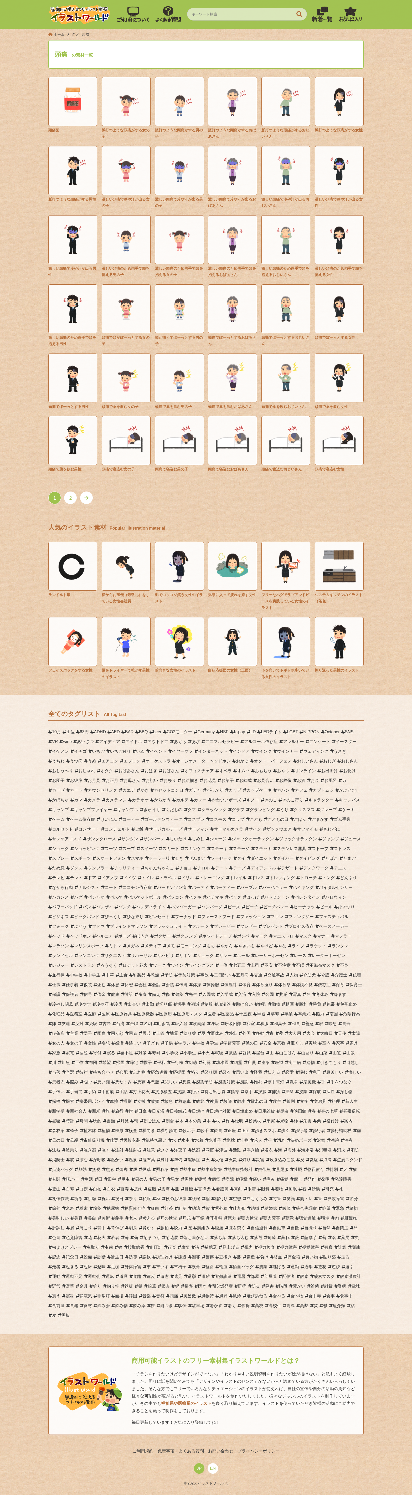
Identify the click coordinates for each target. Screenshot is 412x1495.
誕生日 (117, 1257)
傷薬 (179, 994)
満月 (164, 1160)
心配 (123, 1072)
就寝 (219, 1053)
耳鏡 (200, 1218)
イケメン (60, 751)
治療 (348, 1140)
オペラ (225, 771)
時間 (83, 1121)
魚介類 (339, 1305)
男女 (175, 1179)
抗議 (181, 1091)
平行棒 (177, 1062)
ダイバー (285, 858)
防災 (256, 1286)
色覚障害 (74, 1237)
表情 (185, 1247)
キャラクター (321, 800)
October (332, 732)
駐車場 (198, 1305)
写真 (297, 994)
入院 (256, 994)
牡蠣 (298, 1169)
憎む (258, 1082)
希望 (106, 1062)
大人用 (295, 1033)
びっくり (113, 916)
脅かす (148, 1228)
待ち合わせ (103, 1072)
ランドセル (62, 955)
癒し (298, 1179)
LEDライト (271, 732)
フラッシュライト (170, 926)
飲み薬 (139, 1305)
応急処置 (159, 1072)
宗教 (281, 1043)
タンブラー (98, 868)
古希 (106, 1023)
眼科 (265, 1189)
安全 (267, 1043)
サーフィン (198, 829)
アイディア (109, 741)
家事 (340, 1043)
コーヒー (130, 819)
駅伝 (182, 1305)
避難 (205, 1276)
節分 (353, 1198)
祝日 (119, 1198)
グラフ (238, 809)
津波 (223, 1150)
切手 (181, 1004)
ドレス (258, 878)
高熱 (304, 1305)
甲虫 (125, 1179)
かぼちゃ (60, 800)
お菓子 (227, 780)
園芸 (146, 1033)
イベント (158, 751)
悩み (74, 1082)
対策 (142, 1053)
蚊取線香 (136, 1247)
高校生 (275, 1305)
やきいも (246, 946)
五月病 (242, 975)
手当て (76, 1091)
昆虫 (284, 1111)
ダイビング (309, 858)
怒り (195, 1072)
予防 (168, 975)
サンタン (129, 839)
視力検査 (266, 1247)
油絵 (335, 1140)
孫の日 (251, 1043)
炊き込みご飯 (282, 1160)
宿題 (83, 1053)
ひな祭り (135, 916)
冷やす (84, 1004)
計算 (342, 1247)
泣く (105, 1150)
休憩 (129, 984)
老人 (133, 1218)
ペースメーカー (333, 926)
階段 (283, 1286)
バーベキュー (274, 887)
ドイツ (129, 878)
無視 (96, 1169)
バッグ (235, 897)
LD (253, 732)
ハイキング (303, 887)
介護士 (341, 975)
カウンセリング (102, 790)
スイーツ (148, 848)
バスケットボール (144, 897)
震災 (70, 1296)
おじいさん (307, 761)
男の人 (141, 1179)
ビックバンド (86, 916)
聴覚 (289, 1218)
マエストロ (283, 936)
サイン (255, 829)
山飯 (350, 1053)
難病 (342, 1286)
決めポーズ (301, 1140)
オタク (106, 771)
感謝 (244, 1082)
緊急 (340, 1208)
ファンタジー (301, 916)
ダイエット (261, 858)
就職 (246, 1053)
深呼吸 (99, 1160)
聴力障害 (271, 1218)
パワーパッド (64, 907)
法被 (56, 1150)
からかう (162, 800)
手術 (92, 1091)
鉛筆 (152, 1286)
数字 (277, 1101)
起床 (88, 1266)
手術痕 (107, 1091)
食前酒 (58, 1305)
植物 (105, 1130)
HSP (224, 732)
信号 (88, 994)
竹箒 (277, 1198)
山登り (307, 1053)
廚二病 (295, 1062)
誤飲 (146, 1257)
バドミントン (277, 897)
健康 (115, 994)
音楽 (146, 1296)
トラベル (167, 878)
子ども (153, 1043)
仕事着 (72, 984)
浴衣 (268, 1150)
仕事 (56, 984)
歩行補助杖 (341, 1130)
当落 (56, 1072)
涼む (83, 1160)
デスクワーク (315, 868)
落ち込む (240, 1237)
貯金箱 (293, 1257)
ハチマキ (215, 897)
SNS (349, 732)
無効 (82, 1169)
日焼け (198, 1111)
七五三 (239, 965)
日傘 (142, 1111)
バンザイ (104, 907)
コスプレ (196, 819)
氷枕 (230, 1140)
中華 (110, 975)
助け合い (244, 1004)
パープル (248, 887)
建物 (310, 1062)
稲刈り (221, 1198)
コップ (238, 819)
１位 (70, 732)
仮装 (88, 984)
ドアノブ (109, 878)
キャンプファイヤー (93, 809)
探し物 (346, 1091)
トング (328, 878)
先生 (193, 994)
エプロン (131, 761)
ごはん (300, 819)
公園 (269, 994)
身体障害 (133, 1266)
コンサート (88, 829)
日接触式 (178, 1111)
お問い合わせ (220, 1451)
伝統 (183, 984)
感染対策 (226, 1082)
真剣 (238, 1189)
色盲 (56, 1237)
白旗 (83, 1189)
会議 (170, 984)
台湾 (120, 1023)
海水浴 (307, 1150)
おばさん (170, 771)
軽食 (209, 1266)
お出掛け (329, 771)
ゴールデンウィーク (163, 819)
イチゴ (80, 751)
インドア (241, 751)
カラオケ (140, 800)
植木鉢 (90, 1130)
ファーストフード (218, 916)
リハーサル (141, 955)
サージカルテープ (165, 829)
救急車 (184, 1101)
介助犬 (309, 975)
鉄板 (129, 1286)
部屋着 (270, 1276)
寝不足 (126, 1053)
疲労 (202, 1179)
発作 (311, 1179)
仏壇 (357, 975)
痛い (257, 1179)
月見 (124, 1121)
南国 (333, 1014)
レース (300, 955)
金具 (83, 1286)
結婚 (255, 1208)
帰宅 (134, 1062)
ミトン (115, 946)
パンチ (124, 907)
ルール (243, 955)
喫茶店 (58, 1033)
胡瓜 (133, 1228)
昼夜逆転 (351, 1111)
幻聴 (193, 1062)
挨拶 (262, 1091)
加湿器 (224, 1004)
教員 (214, 1101)
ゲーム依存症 (82, 819)
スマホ (137, 858)
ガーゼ (58, 790)
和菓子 (280, 1023)
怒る (226, 1072)
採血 (330, 1091)
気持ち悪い (156, 1140)
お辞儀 (285, 780)
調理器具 (164, 1257)
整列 (290, 1101)
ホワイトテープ (217, 936)
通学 (308, 1266)
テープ (239, 868)
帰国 (120, 1062)
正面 (245, 1130)
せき (179, 858)
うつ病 (76, 761)
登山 (56, 1189)
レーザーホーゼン (272, 955)
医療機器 (145, 1014)
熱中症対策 (211, 1169)
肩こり (85, 1228)
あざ (196, 741)
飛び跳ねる (256, 1296)
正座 (232, 1130)
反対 (79, 1023)
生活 (89, 1179)
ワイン (177, 965)
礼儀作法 (60, 1198)
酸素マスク (324, 1276)
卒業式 (304, 1014)
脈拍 (164, 1228)
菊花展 (172, 1237)
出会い (134, 1004)
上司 (255, 965)
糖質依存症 (135, 1208)
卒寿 (275, 1014)
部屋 (255, 1276)
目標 (188, 1189)
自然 (326, 1228)
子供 (168, 1043)
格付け (332, 1121)
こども (256, 819)
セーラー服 (159, 858)
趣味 (101, 1266)
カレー (200, 800)
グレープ (328, 809)
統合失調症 (306, 1208)
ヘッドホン (80, 936)
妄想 (105, 1043)
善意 (309, 1023)
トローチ (308, 878)
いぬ (140, 751)
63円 (84, 732)
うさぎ (340, 751)
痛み (270, 1179)
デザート (289, 868)
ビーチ (251, 907)
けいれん (108, 819)
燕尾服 (282, 1169)
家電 (70, 1053)
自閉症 (342, 1228)
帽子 (147, 1062)
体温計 (230, 984)
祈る (78, 1198)
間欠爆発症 (222, 1286)
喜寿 (346, 1023)
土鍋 (160, 1033)
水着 (199, 1140)
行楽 (172, 1247)
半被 (261, 1014)
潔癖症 (194, 1160)
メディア (153, 946)
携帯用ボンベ (92, 1101)
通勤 (295, 1266)
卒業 (288, 1014)
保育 (340, 984)
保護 (56, 994)
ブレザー (248, 926)
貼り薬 (329, 1257)
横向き (148, 1130)
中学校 (76, 975)
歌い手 (188, 1130)
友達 (65, 1023)
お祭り (169, 780)
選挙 (192, 1276)
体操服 (213, 984)
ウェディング (315, 751)
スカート (170, 848)
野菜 (70, 1286)
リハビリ (165, 955)
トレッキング (282, 878)
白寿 (70, 1189)
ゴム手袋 (342, 819)
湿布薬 (148, 1160)
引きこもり (330, 1062)
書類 (111, 1121)
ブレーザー (224, 926)
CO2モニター (179, 732)
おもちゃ (263, 771)
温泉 (133, 1160)
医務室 (76, 1014)
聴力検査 (249, 1218)
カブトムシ (323, 790)
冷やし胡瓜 (62, 1004)
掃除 (289, 1091)
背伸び (117, 1228)
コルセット (62, 829)
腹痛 (219, 1228)
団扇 (101, 1033)
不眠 (300, 965)
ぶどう (80, 926)
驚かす (216, 1305)
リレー (225, 955)
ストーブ (320, 848)
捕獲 (276, 1091)
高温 (290, 1305)
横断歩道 (168, 1130)
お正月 (112, 780)
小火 (205, 1053)
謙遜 (182, 1257)
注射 (119, 1150)
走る (345, 1257)
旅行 (119, 1111)
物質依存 (315, 1169)
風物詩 (207, 1296)
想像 (186, 1082)
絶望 (326, 1208)
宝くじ (297, 1043)
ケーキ (348, 809)
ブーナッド (185, 916)
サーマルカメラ (228, 829)
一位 (223, 965)
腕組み (203, 1228)
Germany (206, 732)
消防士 (58, 1160)
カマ (78, 800)
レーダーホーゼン (328, 955)
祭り (133, 1198)
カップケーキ (259, 790)
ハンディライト (151, 907)
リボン (185, 955)
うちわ (58, 761)
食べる (279, 1296)
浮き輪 (252, 1150)
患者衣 (58, 1082)
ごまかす (320, 819)
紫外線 (221, 1208)
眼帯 (252, 1189)
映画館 (300, 1111)
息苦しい (334, 1072)
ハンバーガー (183, 907)
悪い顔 (103, 1082)
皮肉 (138, 1189)
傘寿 (142, 994)
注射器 (135, 1150)
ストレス (342, 848)
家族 (56, 1053)
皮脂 (152, 1189)
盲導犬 (204, 1189)
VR (55, 741)
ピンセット (159, 916)
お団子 (58, 780)
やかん (226, 946)
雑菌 (315, 1286)
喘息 (332, 1023)
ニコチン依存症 (137, 887)
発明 (325, 1179)
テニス (340, 868)
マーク (261, 936)
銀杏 (165, 1286)
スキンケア (194, 848)
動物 (276, 1004)
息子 (317, 1072)
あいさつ (85, 741)
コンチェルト (117, 829)
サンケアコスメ (66, 839)
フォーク (60, 926)
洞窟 (209, 1150)
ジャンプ (330, 839)
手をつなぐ (341, 1082)
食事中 (346, 1296)
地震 (174, 1033)
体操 (197, 984)
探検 (56, 1101)
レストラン (84, 965)
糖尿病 (113, 1208)
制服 (208, 1004)
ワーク (159, 965)
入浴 (242, 994)
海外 (291, 1150)
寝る (111, 1053)
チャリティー (126, 868)
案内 (348, 1121)
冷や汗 (102, 1004)
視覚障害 (310, 1247)
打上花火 (141, 1091)
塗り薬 (189, 1033)
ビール (326, 907)
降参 (269, 1286)
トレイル (238, 878)
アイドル (133, 741)
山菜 (323, 1053)
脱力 (178, 1228)
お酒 (301, 780)
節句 (56, 1208)
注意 (151, 1150)
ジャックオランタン (298, 839)
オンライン (305, 771)
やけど (266, 946)
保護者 (72, 994)
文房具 (320, 1101)
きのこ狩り (292, 800)
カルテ (182, 800)
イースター (346, 741)
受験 (93, 1023)
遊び (336, 1266)
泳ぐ (164, 1150)
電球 (356, 1286)
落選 (258, 1237)
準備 (178, 1160)
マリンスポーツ (89, 946)
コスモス (218, 819)
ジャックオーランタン (253, 839)
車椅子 (180, 1266)
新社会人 (78, 1111)
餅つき (166, 1305)
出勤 (150, 1004)
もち (211, 946)
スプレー (60, 858)
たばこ (331, 858)
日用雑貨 (266, 1111)
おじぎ (329, 761)
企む (101, 984)
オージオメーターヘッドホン (203, 761)
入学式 (226, 994)
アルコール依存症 (261, 741)
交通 (258, 975)
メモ (171, 946)
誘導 (133, 1257)
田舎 (112, 1179)
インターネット (213, 751)
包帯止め (348, 1004)
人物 (294, 975)
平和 (161, 1062)
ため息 (58, 868)
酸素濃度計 (350, 1276)
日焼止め (244, 1111)
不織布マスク (322, 965)
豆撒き (225, 1257)
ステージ (241, 848)
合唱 (134, 1023)
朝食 (170, 1121)
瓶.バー (72, 1179)
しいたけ (178, 839)
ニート (111, 887)
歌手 (204, 1130)
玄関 (56, 1179)
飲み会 (103, 1305)
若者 (115, 1237)
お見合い (265, 780)
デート (221, 868)
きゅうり (151, 809)
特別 (333, 1169)
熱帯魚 (264, 1169)
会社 (142, 984)
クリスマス (304, 809)
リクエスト (115, 955)
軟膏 (196, 1266)
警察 (209, 1257)
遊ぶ (349, 1266)
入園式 (208, 994)
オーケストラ (158, 761)
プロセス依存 (301, 926)
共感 (283, 994)
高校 (259, 1305)
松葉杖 (255, 1121)
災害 (260, 1160)
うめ (92, 761)
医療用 (165, 1014)
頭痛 (174, 1296)
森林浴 (58, 1130)
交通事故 (275, 975)
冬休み (322, 994)
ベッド (58, 936)
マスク (305, 936)
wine (67, 741)
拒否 (195, 1091)
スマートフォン (111, 858)
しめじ (198, 839)
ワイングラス (201, 965)
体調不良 (304, 984)
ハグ (78, 897)
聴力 (232, 1218)
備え (156, 994)
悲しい (170, 1082)
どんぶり (348, 878)
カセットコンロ (168, 790)
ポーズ (124, 936)
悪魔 (155, 1082)
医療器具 (123, 1014)
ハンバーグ (211, 907)
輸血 (223, 1266)
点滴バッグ (62, 1169)
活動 (237, 1150)
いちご (98, 751)
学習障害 (231, 1043)
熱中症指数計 (240, 1169)
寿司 (156, 1053)
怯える (273, 1072)
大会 (310, 1033)
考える (148, 1218)
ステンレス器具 (291, 848)
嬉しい (135, 1043)
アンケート (319, 741)
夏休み (217, 1033)
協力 (320, 1014)
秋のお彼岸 (176, 1198)
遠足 (178, 1276)
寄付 (97, 1053)
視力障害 (288, 1247)
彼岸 (83, 1072)
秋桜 (196, 1198)
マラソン (60, 946)
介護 (325, 975)
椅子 (74, 1130)
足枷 (115, 1266)
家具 (353, 1043)
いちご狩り (120, 751)
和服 (264, 1023)
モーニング (190, 946)
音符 (160, 1296)
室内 (326, 1043)
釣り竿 (113, 1286)
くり (284, 809)
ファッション (252, 916)
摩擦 (114, 1101)
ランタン (340, 946)
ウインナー (287, 751)
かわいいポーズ (226, 800)
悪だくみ (123, 1082)
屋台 (260, 1053)
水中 (185, 1140)
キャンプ (60, 809)
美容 (78, 1218)
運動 (56, 1276)
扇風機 (309, 1082)
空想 (237, 1198)
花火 (101, 1237)
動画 (289, 1004)
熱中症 (189, 1169)
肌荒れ (350, 1218)
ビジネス (60, 916)
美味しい (60, 1218)
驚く (232, 1305)
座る (265, 1062)
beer (157, 732)
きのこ (270, 800)
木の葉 (195, 1121)
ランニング (88, 955)
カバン (283, 790)
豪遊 (250, 1257)
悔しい (354, 1072)
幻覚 (206, 1062)
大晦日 (326, 1033)
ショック (60, 848)
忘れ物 (139, 1072)
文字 (304, 1101)
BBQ (143, 732)
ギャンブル (127, 809)
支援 (141, 1101)
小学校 (172, 1053)
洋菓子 (180, 1150)
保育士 (355, 984)
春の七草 (329, 1111)
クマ (192, 809)
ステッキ (263, 848)
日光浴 (158, 1111)
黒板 (65, 1315)
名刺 (147, 1023)
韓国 (133, 1296)
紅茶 (168, 1208)
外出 (233, 1033)
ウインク (263, 751)
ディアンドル (263, 868)
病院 (229, 1179)
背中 (101, 1228)
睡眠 (293, 1189)
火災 (233, 1160)
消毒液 (325, 1150)
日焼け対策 (220, 1111)
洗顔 (196, 1150)
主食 (123, 975)
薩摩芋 (310, 1237)
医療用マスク (189, 1014)
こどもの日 (278, 819)
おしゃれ (86, 771)
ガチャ (195, 790)
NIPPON (311, 732)
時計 (70, 1121)
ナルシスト (88, 887)
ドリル (187, 878)
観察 (328, 1247)
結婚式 (270, 1208)
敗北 (200, 1101)
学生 (214, 1043)
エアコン (109, 761)
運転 (110, 1276)
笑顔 (290, 1198)
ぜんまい (197, 858)
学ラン (184, 1043)
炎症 (314, 1160)
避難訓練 (223, 1276)
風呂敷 (189, 1296)
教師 (227, 1101)
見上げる (230, 1247)
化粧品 (58, 1014)
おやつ (283, 771)
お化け (349, 771)
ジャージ (218, 839)
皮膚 (165, 1189)
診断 (101, 1257)
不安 (268, 965)
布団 (93, 1062)
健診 (129, 994)
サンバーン (153, 839)
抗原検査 (163, 1091)
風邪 (223, 1296)
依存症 (324, 984)
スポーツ (82, 858)
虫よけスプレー (66, 1247)
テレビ (58, 878)
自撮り (310, 1228)
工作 (79, 1062)
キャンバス (349, 800)
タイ (241, 858)
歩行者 (319, 1130)
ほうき (142, 936)
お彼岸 (76, 780)
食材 (88, 1305)
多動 (260, 1033)
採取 (317, 1091)
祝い (105, 1198)
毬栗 (114, 1140)
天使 (342, 1033)
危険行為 (351, 1014)
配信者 (288, 1276)
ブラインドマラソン (129, 926)
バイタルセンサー (336, 887)
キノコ (252, 800)
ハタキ (195, 897)
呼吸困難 (232, 1023)
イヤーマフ (182, 751)
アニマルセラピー (222, 741)
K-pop (239, 732)
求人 (258, 1140)
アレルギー (293, 741)
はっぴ (252, 897)
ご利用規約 (142, 1451)
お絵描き (189, 780)
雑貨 (328, 1286)
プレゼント (272, 926)
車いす (162, 1266)
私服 (146, 1198)
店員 (252, 1062)
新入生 (351, 1101)
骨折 (245, 1305)
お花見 (209, 780)
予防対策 (186, 975)
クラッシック (213, 809)
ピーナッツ (304, 907)
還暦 (241, 1276)
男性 (188, 1179)
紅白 (155, 1208)
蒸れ (285, 1237)
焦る (110, 1169)
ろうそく (108, 965)
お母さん (131, 780)
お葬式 (245, 780)
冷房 (118, 1004)
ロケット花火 (135, 965)
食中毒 (314, 1296)
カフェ (301, 790)
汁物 (244, 1140)
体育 (246, 984)
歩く (285, 1130)
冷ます (340, 994)
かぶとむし (349, 790)
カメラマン (116, 800)
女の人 (58, 1043)
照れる (162, 1169)
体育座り (264, 984)
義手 (119, 1218)
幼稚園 (222, 1062)
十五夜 (245, 1014)
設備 (88, 1257)
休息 (115, 984)
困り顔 (117, 1033)
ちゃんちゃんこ (159, 868)
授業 (303, 1091)
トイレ (147, 878)
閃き (202, 1286)
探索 (70, 1101)
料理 (336, 1101)
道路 (137, 1276)
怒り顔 (210, 1072)
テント (76, 878)
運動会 (94, 1276)
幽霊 (238, 1062)
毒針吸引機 (94, 1140)
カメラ (94, 800)
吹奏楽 (199, 1023)
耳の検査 (168, 1218)
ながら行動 (62, 887)
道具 (123, 1276)
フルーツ (200, 926)
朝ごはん (151, 1121)
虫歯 (109, 1247)
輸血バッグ (243, 1266)
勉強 (262, 1004)
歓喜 (218, 1130)
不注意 (284, 965)
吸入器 (181, 1023)
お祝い (152, 780)
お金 (315, 780)
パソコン (175, 897)
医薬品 (227, 1014)
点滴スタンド (349, 1160)
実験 (312, 1043)
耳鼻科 (216, 1218)
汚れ (281, 1140)
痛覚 (284, 1179)
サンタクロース (101, 839)
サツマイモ (307, 829)
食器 (74, 1305)
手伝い (58, 1091)
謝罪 (196, 1257)
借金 (101, 994)
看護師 (222, 1189)
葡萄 (271, 1237)
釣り (97, 1286)
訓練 (356, 1247)
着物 (279, 1189)
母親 (74, 1140)
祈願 (92, 1198)
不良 (344, 965)
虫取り (93, 1247)
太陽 (356, 1033)
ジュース (352, 839)
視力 (248, 1247)
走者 (56, 1266)
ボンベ (243, 936)
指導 (235, 1091)
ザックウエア (279, 829)
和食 (296, 1023)
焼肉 (123, 1169)
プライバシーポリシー (259, 1451)
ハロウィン (335, 897)
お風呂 (330, 780)
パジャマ (96, 897)
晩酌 (97, 1121)
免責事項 (166, 1451)
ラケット (318, 946)
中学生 (94, 975)
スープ (128, 848)
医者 (212, 1014)
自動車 (279, 1228)
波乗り (72, 1150)
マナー (323, 936)
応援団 (179, 1072)
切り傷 (165, 1004)
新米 (96, 1111)
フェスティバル (333, 916)
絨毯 (286, 1208)
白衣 (111, 1189)
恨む (303, 1072)
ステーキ (219, 848)
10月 (56, 732)
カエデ (128, 790)
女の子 (76, 1043)
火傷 (219, 1160)
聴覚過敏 (307, 1218)
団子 (88, 1033)
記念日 (72, 1257)
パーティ (200, 887)
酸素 (304, 1276)
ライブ (298, 946)
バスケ (116, 897)
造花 (322, 1266)
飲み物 (121, 1305)
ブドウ (98, 926)
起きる (72, 1266)
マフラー (343, 936)
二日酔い (222, 975)
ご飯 (139, 829)
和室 (250, 1023)
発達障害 (343, 1179)
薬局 (345, 1237)
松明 (239, 1121)
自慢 (295, 1228)
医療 (105, 1014)
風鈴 (237, 1296)
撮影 (127, 1101)
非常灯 (103, 1296)
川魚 (65, 1062)
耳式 (186, 1218)
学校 (200, 1043)
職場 (325, 1218)
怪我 (258, 1072)
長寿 (188, 1286)
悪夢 (141, 1082)
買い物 (311, 1257)
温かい (117, 1160)
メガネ (133, 946)
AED (115, 732)
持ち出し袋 (214, 1091)
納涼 (196, 1208)
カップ (235, 790)
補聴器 (210, 1247)
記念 (56, 1257)
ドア (92, 878)
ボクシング (186, 936)
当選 (70, 1072)
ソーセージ (221, 858)
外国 (246, 1033)
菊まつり (151, 1237)
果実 (270, 1121)
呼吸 (215, 1023)
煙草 (146, 1169)
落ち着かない (196, 1237)
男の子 (159, 1179)
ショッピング (86, 848)
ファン (277, 916)
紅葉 (182, 1208)
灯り (246, 1160)
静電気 (85, 1296)
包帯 (330, 1004)
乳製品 (139, 975)
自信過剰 (259, 1228)
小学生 (189, 1053)
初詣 (195, 1004)
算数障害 (335, 1198)
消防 (355, 1150)
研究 (329, 1189)
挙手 (248, 1091)
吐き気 (163, 1023)
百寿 (124, 1189)
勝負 (317, 1004)
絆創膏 (239, 1208)
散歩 (241, 1101)
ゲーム (58, 819)
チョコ (185, 868)
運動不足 (74, 1276)
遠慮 (164, 1276)
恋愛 (289, 1072)
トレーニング (211, 878)
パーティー (224, 887)
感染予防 (204, 1082)
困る (133, 1033)
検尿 (119, 1130)
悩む (88, 1082)
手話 (123, 1091)
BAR (129, 732)
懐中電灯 (275, 1082)
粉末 (83, 1208)
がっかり (215, 790)
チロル (203, 868)
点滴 (327, 1160)
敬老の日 (259, 1101)
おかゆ (242, 761)
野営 (56, 1286)
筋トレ (306, 1198)
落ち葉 (220, 1237)
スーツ (111, 848)
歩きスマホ (265, 1130)
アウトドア (157, 741)
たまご (349, 858)
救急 (168, 1101)
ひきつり (346, 907)
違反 (151, 1276)
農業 (263, 1266)
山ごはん (287, 1053)
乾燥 (155, 975)
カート (76, 790)
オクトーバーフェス (273, 761)
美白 (92, 1218)
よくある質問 (191, 1451)
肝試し (58, 1228)
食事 (330, 1296)
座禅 (279, 1062)
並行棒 (58, 975)
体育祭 (284, 984)
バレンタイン (307, 897)
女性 (92, 1043)
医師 (92, 1014)
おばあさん (128, 771)
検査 (133, 1130)
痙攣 (243, 1179)
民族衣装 (131, 1140)
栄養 (307, 1121)
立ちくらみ (256, 1198)
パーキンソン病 (172, 887)
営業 (74, 1033)
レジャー (60, 965)
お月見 (94, 780)
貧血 (278, 1257)
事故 (204, 975)
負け (264, 1257)
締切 (353, 1208)
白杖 (97, 1189)
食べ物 (297, 1296)
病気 (216, 1179)
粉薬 (97, 1208)
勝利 (303, 1004)
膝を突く (237, 1228)
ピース (234, 907)
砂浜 (316, 1189)
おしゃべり (62, 771)
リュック (205, 955)
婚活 (119, 1043)
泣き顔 (90, 1150)
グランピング (262, 809)
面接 (119, 1296)
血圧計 (156, 1247)
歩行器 (301, 1130)
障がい (299, 1286)
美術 (105, 1218)
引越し (352, 1062)
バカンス (60, 897)
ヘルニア (104, 936)
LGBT (292, 732)
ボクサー (162, 936)
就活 (233, 1053)
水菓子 (215, 1140)
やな (282, 946)
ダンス (76, 868)
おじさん (349, 761)
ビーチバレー (276, 907)
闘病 (242, 1286)
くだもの (174, 809)
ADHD (100, 732)
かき (144, 790)
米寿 (70, 1208)
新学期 (58, 1111)
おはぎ (151, 771)
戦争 (294, 1082)
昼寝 (56, 1121)
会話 (156, 984)
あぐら (180, 741)
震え (56, 1296)
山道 (337, 1053)
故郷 (155, 1101)
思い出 (242, 1072)
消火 (341, 1150)
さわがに (331, 829)
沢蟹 (321, 1140)
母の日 (58, 1140)
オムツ (243, 771)
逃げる (279, 1266)
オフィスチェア (199, 771)
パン (87, 907)
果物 (284, 1121)
